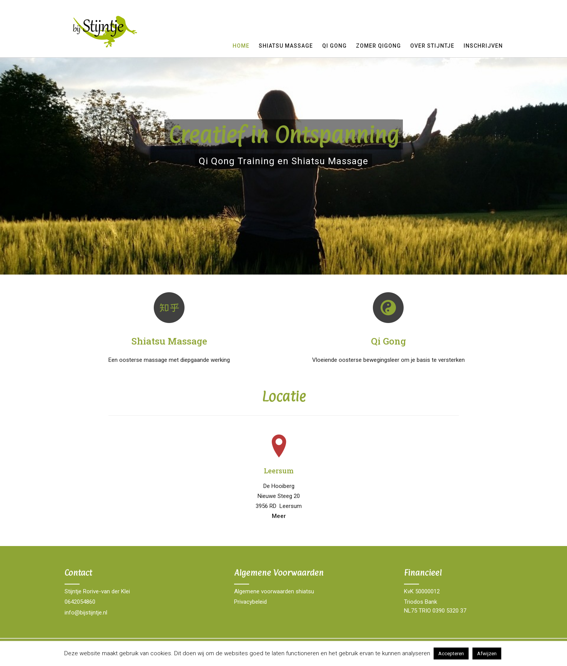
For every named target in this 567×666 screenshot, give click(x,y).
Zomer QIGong (378, 46)
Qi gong (334, 46)
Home (241, 46)
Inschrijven (483, 46)
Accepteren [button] (451, 653)
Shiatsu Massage (286, 46)
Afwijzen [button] (487, 653)
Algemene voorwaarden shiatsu (274, 591)
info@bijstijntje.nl (86, 612)
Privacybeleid (250, 601)
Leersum (279, 470)
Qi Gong (388, 341)
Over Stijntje (432, 46)
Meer (279, 516)
